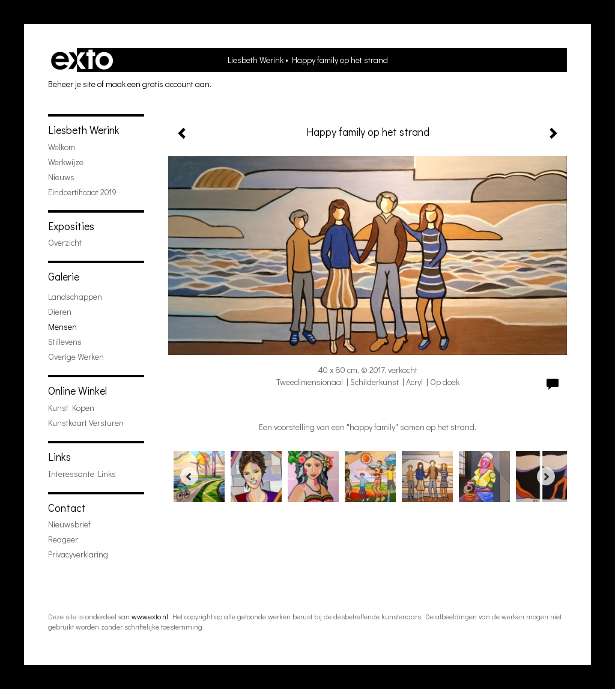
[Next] (546, 476)
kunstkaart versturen (86, 422)
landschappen (75, 296)
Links (59, 456)
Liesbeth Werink (255, 59)
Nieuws (61, 177)
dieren (59, 311)
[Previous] (189, 476)
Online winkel (77, 390)
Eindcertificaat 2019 (82, 192)
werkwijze (65, 162)
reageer (63, 539)
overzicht (65, 242)
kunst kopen (71, 407)
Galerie (63, 276)
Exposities (71, 226)
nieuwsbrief (69, 524)
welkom (61, 147)
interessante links (82, 473)
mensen (62, 326)
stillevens (65, 341)
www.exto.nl (150, 616)
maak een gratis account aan (158, 84)
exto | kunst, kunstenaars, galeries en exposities (82, 60)
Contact (67, 507)
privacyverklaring (78, 554)
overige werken (76, 356)
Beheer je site (71, 84)
